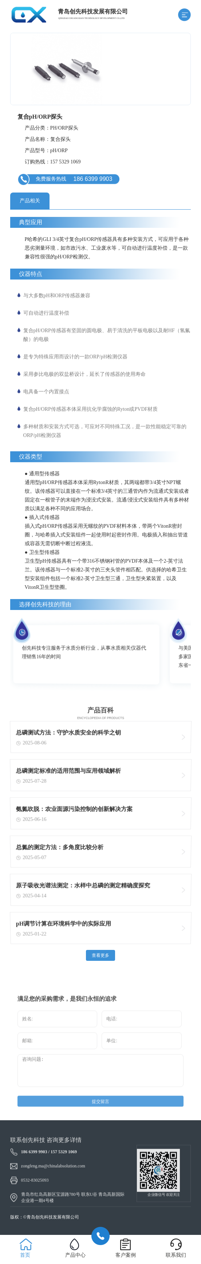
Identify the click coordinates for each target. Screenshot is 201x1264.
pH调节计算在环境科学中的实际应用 (63, 925)
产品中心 (75, 1255)
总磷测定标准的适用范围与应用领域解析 (68, 772)
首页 (25, 1255)
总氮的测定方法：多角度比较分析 (59, 849)
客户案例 (125, 1255)
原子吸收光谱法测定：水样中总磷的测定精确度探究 (82, 887)
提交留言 (100, 1115)
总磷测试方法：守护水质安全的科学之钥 (68, 734)
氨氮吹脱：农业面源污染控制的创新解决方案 (74, 811)
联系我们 (176, 1255)
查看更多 (100, 955)
